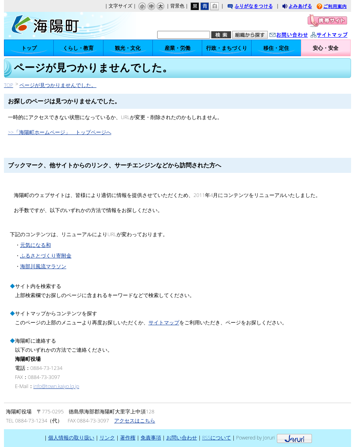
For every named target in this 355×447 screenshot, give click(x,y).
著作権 (127, 437)
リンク (107, 437)
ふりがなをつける (257, 7)
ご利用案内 (337, 7)
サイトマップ (337, 35)
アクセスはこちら (134, 420)
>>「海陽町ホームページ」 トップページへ (59, 132)
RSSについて (216, 437)
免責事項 (151, 437)
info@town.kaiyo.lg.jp (56, 386)
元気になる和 (35, 244)
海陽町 (54, 26)
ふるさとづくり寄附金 (45, 255)
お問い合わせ (296, 35)
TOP (8, 85)
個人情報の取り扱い (71, 437)
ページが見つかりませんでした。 (57, 85)
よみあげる (304, 7)
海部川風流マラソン (43, 266)
